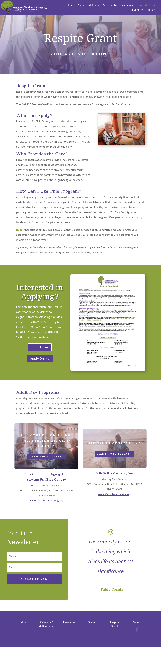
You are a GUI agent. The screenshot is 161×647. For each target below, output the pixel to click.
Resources (127, 5)
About (81, 5)
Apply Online (40, 358)
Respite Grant (147, 5)
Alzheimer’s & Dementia (102, 5)
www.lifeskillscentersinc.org (114, 494)
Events (136, 10)
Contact (151, 10)
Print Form (39, 347)
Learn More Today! (45, 456)
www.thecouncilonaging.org (47, 500)
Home (70, 5)
